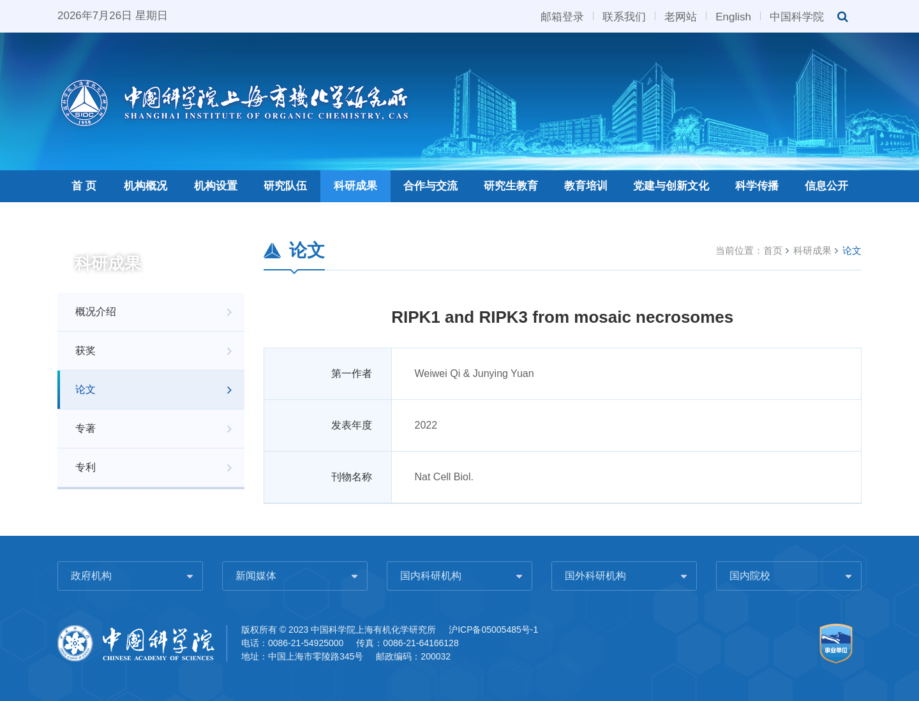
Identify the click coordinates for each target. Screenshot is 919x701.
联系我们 (624, 15)
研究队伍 (285, 186)
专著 (85, 428)
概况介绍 (95, 311)
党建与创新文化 (671, 186)
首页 (772, 250)
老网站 (680, 15)
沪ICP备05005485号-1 (493, 629)
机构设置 (215, 186)
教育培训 (586, 186)
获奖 (85, 350)
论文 (85, 389)
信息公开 (826, 186)
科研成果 (355, 186)
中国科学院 (797, 15)
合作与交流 (430, 186)
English (733, 15)
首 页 (83, 186)
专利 (85, 467)
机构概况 (145, 186)
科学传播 (757, 186)
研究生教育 (511, 186)
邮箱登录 (562, 15)
